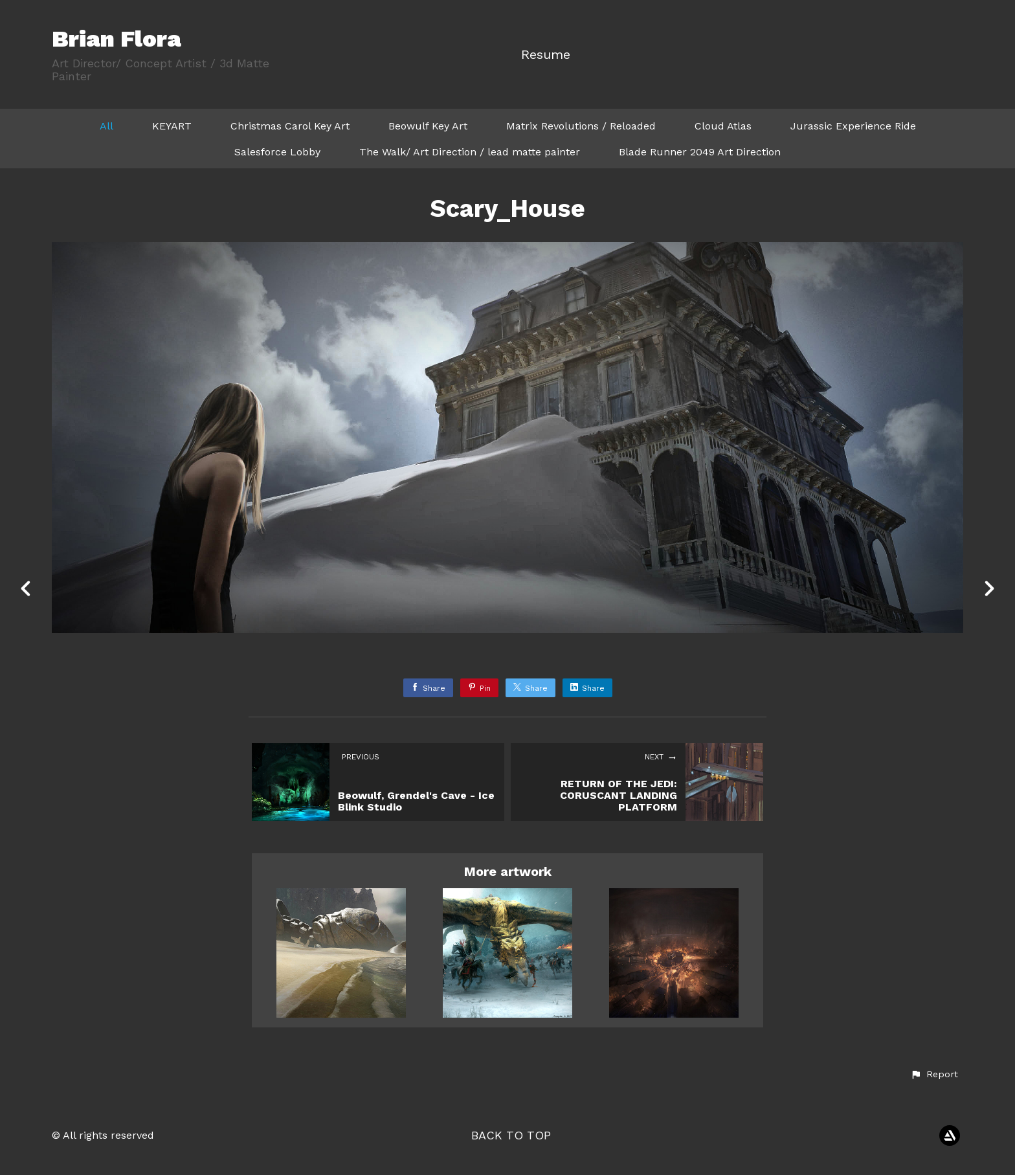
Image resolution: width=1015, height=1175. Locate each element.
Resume (545, 54)
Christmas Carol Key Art (290, 126)
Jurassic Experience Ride (853, 126)
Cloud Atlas (723, 126)
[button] (934, 1075)
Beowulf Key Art (427, 126)
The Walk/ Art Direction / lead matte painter (469, 152)
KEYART (172, 126)
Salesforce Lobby (277, 152)
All (106, 126)
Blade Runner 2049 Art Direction (700, 152)
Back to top (511, 1135)
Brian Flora (116, 38)
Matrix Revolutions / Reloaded (581, 126)
